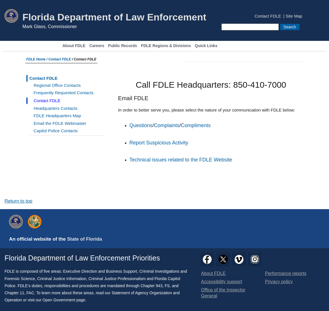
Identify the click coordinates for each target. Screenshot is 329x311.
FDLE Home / (37, 59)
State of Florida (84, 239)
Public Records (122, 46)
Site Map (294, 16)
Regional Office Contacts (57, 85)
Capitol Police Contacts (56, 130)
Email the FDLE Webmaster (60, 123)
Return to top (18, 201)
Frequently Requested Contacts (64, 92)
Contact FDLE (268, 16)
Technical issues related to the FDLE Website (180, 160)
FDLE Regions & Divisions (166, 46)
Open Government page (64, 300)
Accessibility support (221, 281)
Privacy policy (279, 281)
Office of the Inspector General (223, 292)
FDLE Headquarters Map (57, 115)
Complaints (166, 125)
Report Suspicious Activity (158, 143)
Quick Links (206, 46)
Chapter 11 (14, 293)
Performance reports (286, 273)
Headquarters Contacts (55, 108)
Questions (140, 125)
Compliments (196, 125)
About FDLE (73, 46)
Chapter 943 (151, 285)
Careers (96, 46)
